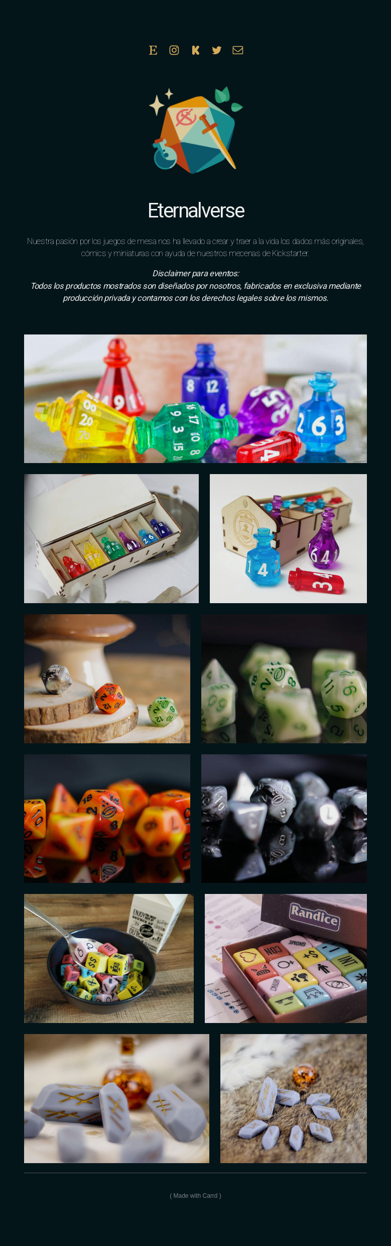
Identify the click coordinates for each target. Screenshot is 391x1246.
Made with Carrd (195, 1195)
